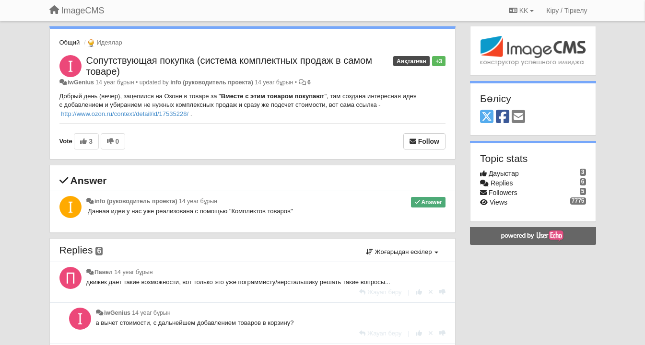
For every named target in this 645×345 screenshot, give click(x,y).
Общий (69, 42)
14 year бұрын (198, 201)
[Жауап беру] (380, 292)
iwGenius (81, 82)
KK (521, 10)
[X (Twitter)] (486, 117)
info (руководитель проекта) (211, 82)
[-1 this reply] (442, 292)
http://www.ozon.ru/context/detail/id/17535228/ (124, 113)
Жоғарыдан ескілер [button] (402, 251)
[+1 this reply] (419, 292)
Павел (103, 272)
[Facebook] (502, 117)
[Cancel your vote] (430, 292)
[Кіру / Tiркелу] (566, 10)
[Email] (518, 117)
